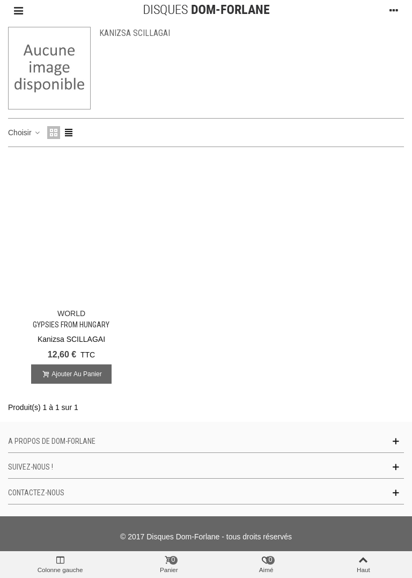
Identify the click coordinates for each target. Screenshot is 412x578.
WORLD (71, 313)
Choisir (24, 132)
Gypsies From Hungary (71, 324)
